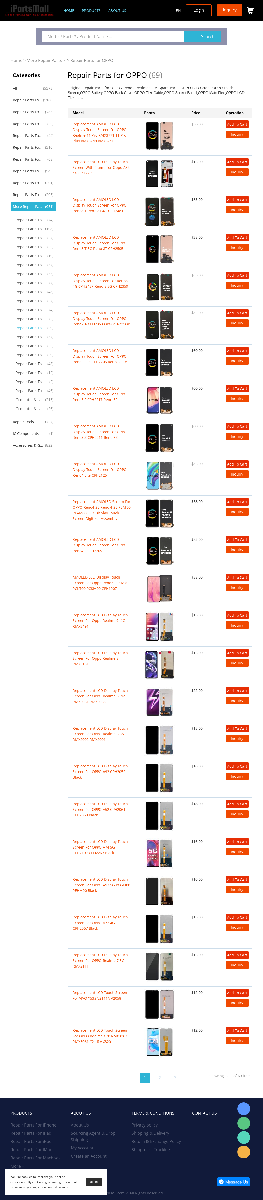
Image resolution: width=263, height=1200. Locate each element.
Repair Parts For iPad (28, 111)
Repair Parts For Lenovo (31, 291)
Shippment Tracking (151, 1149)
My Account (82, 1148)
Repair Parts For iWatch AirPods (28, 159)
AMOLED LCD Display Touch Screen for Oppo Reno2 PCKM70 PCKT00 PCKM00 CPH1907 (100, 583)
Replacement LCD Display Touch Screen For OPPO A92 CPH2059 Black (100, 772)
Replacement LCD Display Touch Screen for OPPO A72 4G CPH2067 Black (100, 923)
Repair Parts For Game (31, 354)
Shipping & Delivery (150, 1133)
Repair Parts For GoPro (31, 381)
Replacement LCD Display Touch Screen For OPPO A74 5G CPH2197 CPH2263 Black (100, 847)
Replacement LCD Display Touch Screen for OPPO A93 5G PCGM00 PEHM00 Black (101, 885)
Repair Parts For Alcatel (31, 282)
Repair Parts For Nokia (31, 273)
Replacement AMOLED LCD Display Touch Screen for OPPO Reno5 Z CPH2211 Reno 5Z (100, 432)
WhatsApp (243, 1137)
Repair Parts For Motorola (31, 228)
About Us (80, 1125)
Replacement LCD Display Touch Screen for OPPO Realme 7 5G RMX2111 (100, 960)
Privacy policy (145, 1125)
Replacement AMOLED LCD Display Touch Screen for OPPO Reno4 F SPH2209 (100, 545)
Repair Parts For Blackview (31, 318)
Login (199, 10)
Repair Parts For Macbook (28, 147)
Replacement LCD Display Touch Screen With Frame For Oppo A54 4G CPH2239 (101, 167)
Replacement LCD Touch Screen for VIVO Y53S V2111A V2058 (100, 995)
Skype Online (243, 1108)
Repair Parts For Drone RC (31, 363)
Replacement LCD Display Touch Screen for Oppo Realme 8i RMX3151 (100, 658)
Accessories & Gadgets (28, 445)
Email (243, 1152)
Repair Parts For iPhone (28, 100)
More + (17, 1166)
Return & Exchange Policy (156, 1141)
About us (117, 10)
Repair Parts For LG (31, 219)
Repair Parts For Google (31, 246)
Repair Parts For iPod (28, 123)
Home (68, 10)
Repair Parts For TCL (31, 345)
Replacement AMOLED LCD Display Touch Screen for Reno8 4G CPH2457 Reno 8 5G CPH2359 (100, 281)
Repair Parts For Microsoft (31, 336)
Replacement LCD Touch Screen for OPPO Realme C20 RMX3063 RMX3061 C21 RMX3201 (100, 1036)
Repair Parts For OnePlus (31, 237)
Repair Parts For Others (31, 390)
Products (91, 10)
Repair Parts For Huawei (28, 182)
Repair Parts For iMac (28, 135)
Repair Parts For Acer (31, 309)
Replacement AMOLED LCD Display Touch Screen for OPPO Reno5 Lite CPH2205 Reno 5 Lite (100, 356)
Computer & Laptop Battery (31, 408)
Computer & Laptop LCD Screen (31, 399)
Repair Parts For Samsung (28, 171)
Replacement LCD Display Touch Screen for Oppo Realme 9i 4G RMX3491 (100, 620)
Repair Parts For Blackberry (31, 255)
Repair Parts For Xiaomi (28, 194)
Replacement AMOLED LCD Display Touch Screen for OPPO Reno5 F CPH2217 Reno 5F (100, 394)
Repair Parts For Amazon (31, 372)
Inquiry (230, 10)
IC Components (26, 433)
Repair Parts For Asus (31, 300)
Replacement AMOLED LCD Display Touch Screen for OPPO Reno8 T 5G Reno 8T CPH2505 (100, 243)
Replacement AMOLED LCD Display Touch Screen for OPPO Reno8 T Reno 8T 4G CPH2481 (100, 205)
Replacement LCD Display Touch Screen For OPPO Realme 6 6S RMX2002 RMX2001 (100, 734)
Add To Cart (237, 124)
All (15, 88)
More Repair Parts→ (46, 60)
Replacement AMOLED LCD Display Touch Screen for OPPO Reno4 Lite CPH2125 (100, 469)
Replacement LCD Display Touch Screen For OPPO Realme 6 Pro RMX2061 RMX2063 (100, 696)
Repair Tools (23, 421)
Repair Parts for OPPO (91, 60)
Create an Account (89, 1156)
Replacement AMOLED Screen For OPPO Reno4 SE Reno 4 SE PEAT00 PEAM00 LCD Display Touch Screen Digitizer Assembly (102, 510)
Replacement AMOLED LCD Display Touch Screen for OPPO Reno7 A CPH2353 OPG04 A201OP (101, 318)
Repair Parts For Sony (31, 264)
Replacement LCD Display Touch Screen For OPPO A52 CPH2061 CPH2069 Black (100, 809)
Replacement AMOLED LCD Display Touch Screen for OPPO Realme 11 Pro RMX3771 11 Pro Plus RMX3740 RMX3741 (100, 132)
